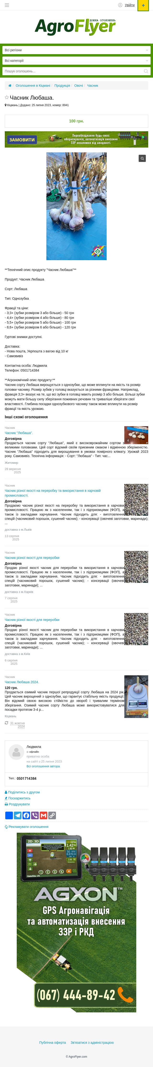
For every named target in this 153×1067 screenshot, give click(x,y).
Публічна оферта (52, 1042)
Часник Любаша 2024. (22, 682)
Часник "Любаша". (19, 433)
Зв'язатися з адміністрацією (92, 1042)
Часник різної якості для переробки (32, 558)
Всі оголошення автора (43, 766)
